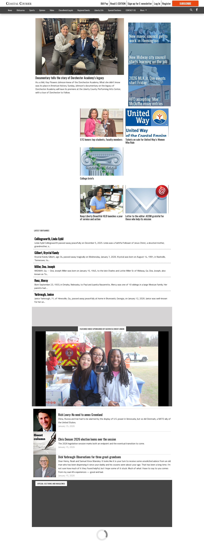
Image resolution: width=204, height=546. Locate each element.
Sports (32, 10)
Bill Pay (104, 3)
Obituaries (21, 10)
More (144, 10)
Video (52, 10)
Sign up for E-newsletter (140, 3)
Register (166, 3)
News (10, 10)
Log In (157, 3)
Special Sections (114, 10)
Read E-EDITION (118, 3)
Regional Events (83, 10)
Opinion (42, 10)
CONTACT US (131, 10)
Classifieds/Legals (66, 10)
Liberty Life (98, 10)
